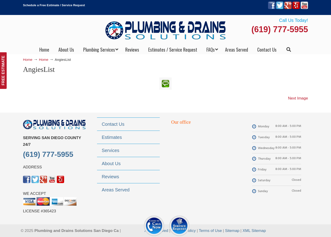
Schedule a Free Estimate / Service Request (54, 5)
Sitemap (232, 230)
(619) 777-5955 (279, 29)
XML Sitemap (254, 230)
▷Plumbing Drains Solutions (165, 30)
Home (27, 59)
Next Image (298, 98)
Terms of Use (210, 230)
